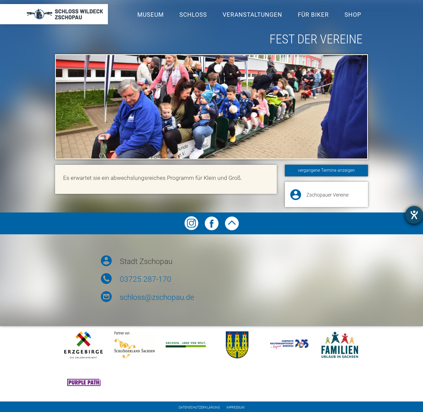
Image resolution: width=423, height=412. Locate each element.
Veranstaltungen (252, 14)
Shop (352, 14)
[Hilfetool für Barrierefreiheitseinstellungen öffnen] (414, 215)
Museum (150, 14)
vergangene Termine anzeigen (326, 170)
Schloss (193, 14)
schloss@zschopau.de (157, 297)
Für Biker (313, 14)
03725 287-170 (145, 279)
